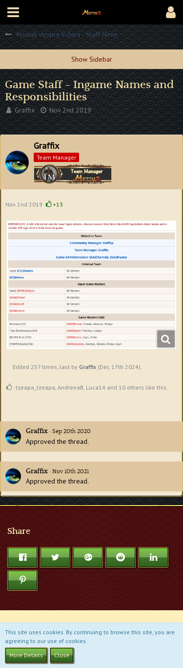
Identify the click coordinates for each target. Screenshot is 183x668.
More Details (26, 655)
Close (61, 655)
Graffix (25, 110)
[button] (13, 12)
